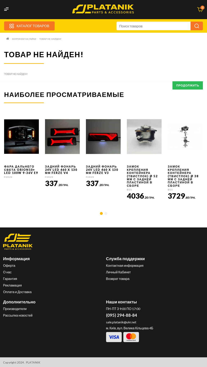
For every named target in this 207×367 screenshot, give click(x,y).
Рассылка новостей (17, 315)
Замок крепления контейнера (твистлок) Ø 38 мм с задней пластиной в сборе (183, 176)
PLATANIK (33, 362)
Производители (15, 309)
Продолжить (187, 85)
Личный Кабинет (118, 272)
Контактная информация (124, 265)
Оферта (9, 265)
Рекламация (12, 285)
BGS (129, 189)
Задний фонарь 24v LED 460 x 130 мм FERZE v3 (102, 170)
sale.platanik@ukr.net (121, 322)
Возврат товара (118, 279)
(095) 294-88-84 (121, 315)
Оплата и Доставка (17, 292)
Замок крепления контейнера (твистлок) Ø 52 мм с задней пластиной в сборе (142, 176)
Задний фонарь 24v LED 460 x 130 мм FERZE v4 (61, 170)
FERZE (8, 177)
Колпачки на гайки (24, 39)
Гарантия (10, 279)
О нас (7, 272)
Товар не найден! (50, 39)
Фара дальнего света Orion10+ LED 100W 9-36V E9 (21, 170)
